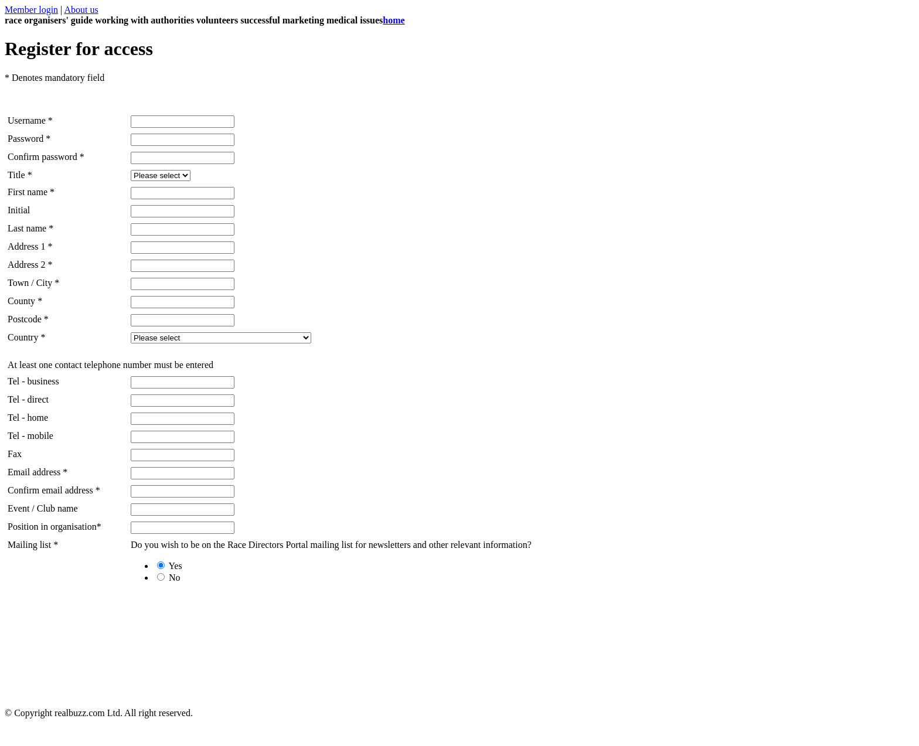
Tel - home (28, 418)
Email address (34, 472)
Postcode (25, 319)
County (21, 301)
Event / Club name (43, 508)
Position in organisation (52, 527)
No (169, 578)
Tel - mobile (30, 436)
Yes (169, 566)
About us (81, 10)
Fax (15, 454)
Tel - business (33, 381)
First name (31, 192)
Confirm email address (50, 490)
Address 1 (26, 246)
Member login (31, 10)
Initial (19, 210)
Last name (27, 228)
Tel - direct (28, 399)
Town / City (30, 283)
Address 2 (26, 265)
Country (23, 337)
